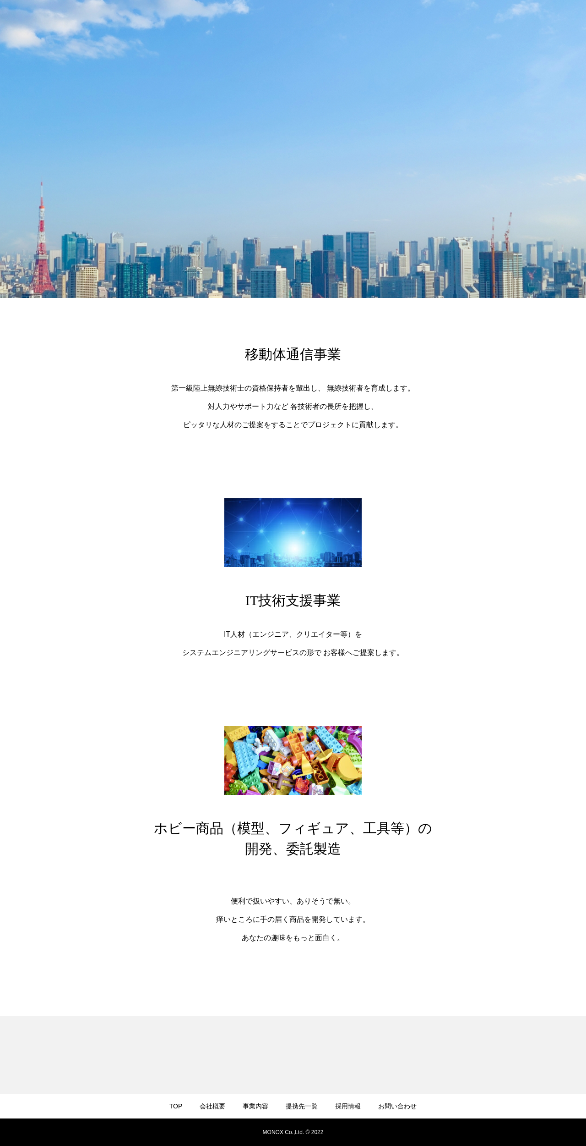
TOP (176, 1106)
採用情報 (348, 1106)
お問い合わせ (397, 1106)
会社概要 (212, 1106)
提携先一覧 (302, 1106)
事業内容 (255, 1106)
